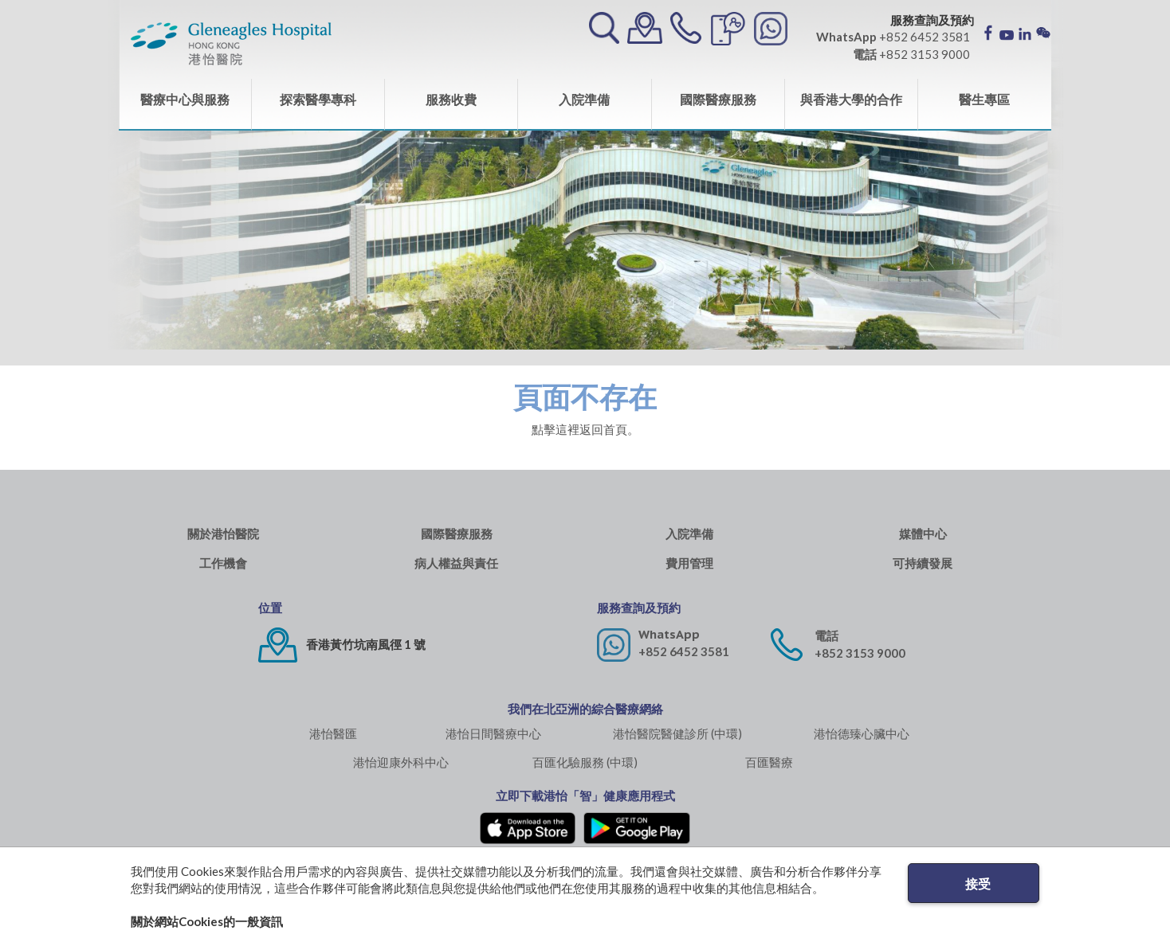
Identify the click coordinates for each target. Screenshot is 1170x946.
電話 (826, 635)
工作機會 (223, 563)
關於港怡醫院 (223, 533)
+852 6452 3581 (683, 651)
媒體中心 (923, 533)
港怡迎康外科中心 (401, 762)
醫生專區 (984, 99)
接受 (978, 883)
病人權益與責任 (456, 563)
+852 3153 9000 (860, 653)
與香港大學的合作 (851, 99)
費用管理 (689, 563)
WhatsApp (669, 634)
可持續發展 (922, 563)
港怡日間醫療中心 (493, 733)
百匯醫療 (769, 762)
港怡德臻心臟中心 (861, 733)
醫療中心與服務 (185, 99)
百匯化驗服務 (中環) (585, 762)
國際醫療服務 (718, 99)
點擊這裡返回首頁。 (585, 429)
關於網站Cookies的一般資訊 (207, 921)
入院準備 (584, 99)
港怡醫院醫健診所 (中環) (677, 733)
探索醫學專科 (318, 99)
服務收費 (451, 99)
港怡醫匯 (333, 733)
